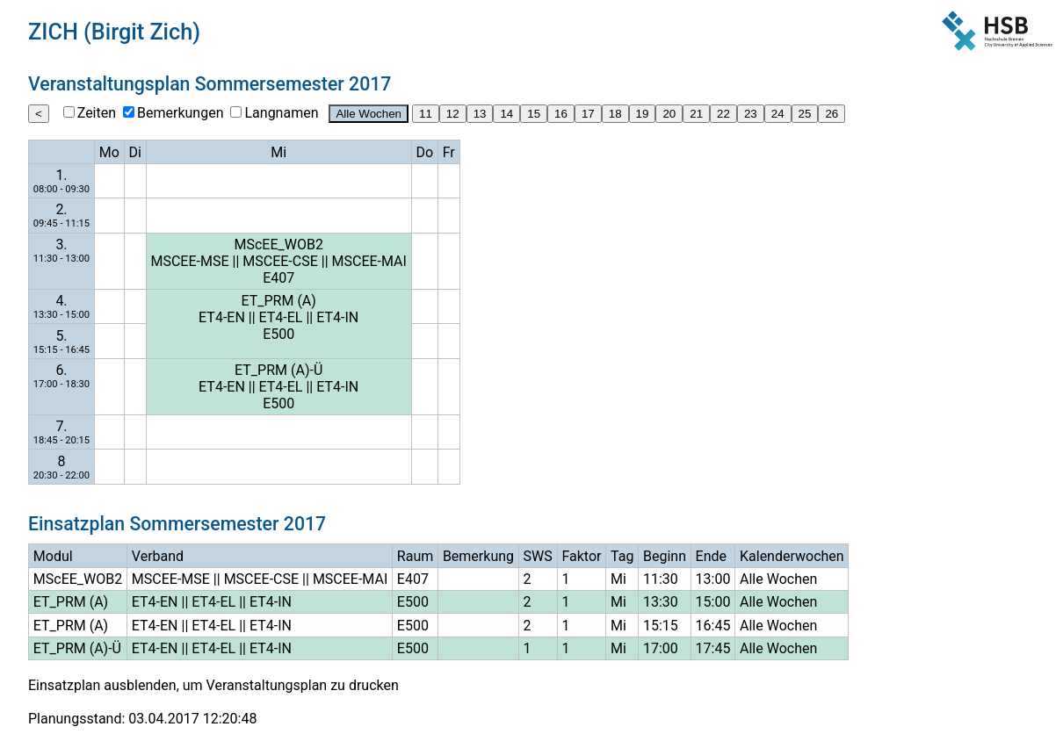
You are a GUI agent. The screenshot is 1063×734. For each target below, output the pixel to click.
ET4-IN (337, 317)
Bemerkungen (180, 112)
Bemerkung (478, 556)
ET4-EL (281, 317)
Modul (53, 556)
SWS (538, 556)
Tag (622, 556)
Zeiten (96, 112)
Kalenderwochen (792, 556)
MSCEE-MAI (369, 261)
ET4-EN (222, 317)
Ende (711, 556)
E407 (278, 278)
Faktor (581, 556)
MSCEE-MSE (189, 261)
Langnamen (281, 112)
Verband (158, 556)
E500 (278, 334)
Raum (415, 556)
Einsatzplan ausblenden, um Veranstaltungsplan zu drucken (213, 685)
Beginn (664, 556)
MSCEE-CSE (280, 261)
